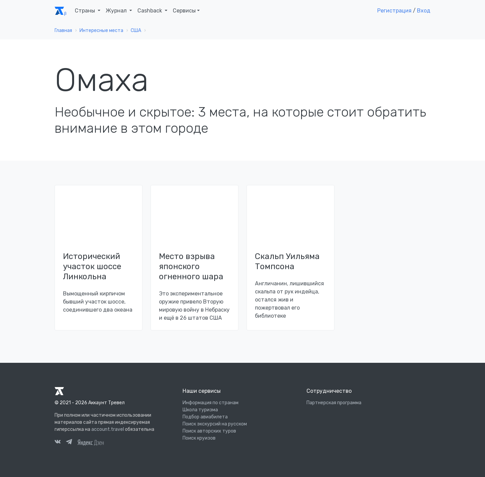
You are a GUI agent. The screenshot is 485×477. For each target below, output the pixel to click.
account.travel (107, 429)
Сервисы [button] (184, 10)
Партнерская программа (333, 403)
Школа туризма (200, 410)
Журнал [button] (117, 10)
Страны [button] (85, 10)
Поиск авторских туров (209, 431)
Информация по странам (210, 403)
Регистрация (394, 10)
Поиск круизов (199, 438)
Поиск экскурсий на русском (215, 424)
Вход (423, 10)
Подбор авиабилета (205, 417)
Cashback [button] (150, 10)
